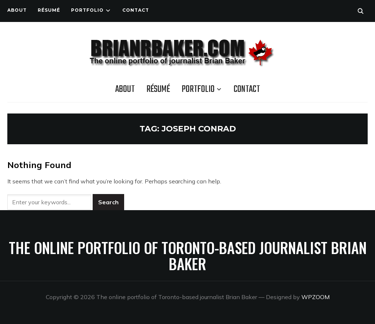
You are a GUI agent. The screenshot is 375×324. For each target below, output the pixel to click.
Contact (135, 10)
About (17, 10)
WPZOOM (315, 297)
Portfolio (87, 10)
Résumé (49, 10)
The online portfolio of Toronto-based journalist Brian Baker (188, 256)
